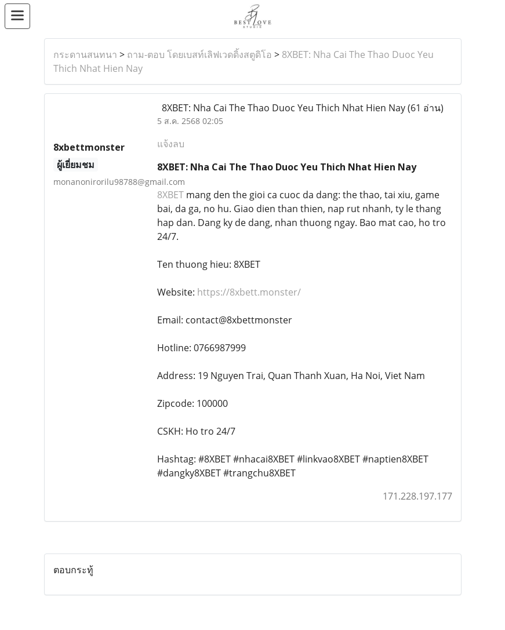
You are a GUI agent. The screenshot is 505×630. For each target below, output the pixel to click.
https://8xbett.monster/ (249, 292)
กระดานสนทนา (85, 54)
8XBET (170, 194)
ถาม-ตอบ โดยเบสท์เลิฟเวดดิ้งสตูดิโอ (199, 54)
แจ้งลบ (170, 143)
